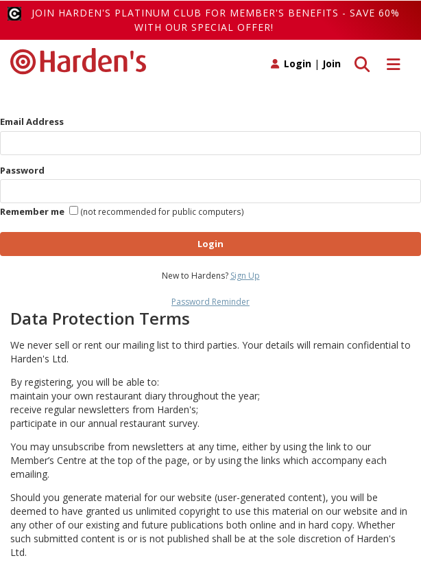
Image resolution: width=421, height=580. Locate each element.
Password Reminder (210, 302)
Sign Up (245, 275)
